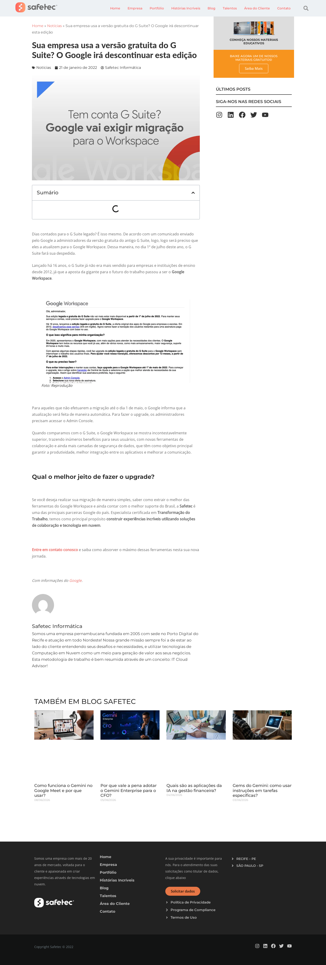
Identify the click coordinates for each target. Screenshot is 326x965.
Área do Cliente (257, 8)
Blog (211, 8)
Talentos (230, 8)
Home (115, 8)
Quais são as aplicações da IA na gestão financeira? (194, 788)
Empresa (135, 8)
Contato (284, 8)
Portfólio (157, 8)
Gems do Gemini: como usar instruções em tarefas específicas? (262, 790)
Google (75, 580)
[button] (306, 8)
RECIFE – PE (246, 859)
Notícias (54, 26)
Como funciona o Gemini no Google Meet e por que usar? (63, 790)
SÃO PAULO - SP (249, 866)
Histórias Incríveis (185, 8)
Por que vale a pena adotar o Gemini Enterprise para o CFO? (128, 790)
